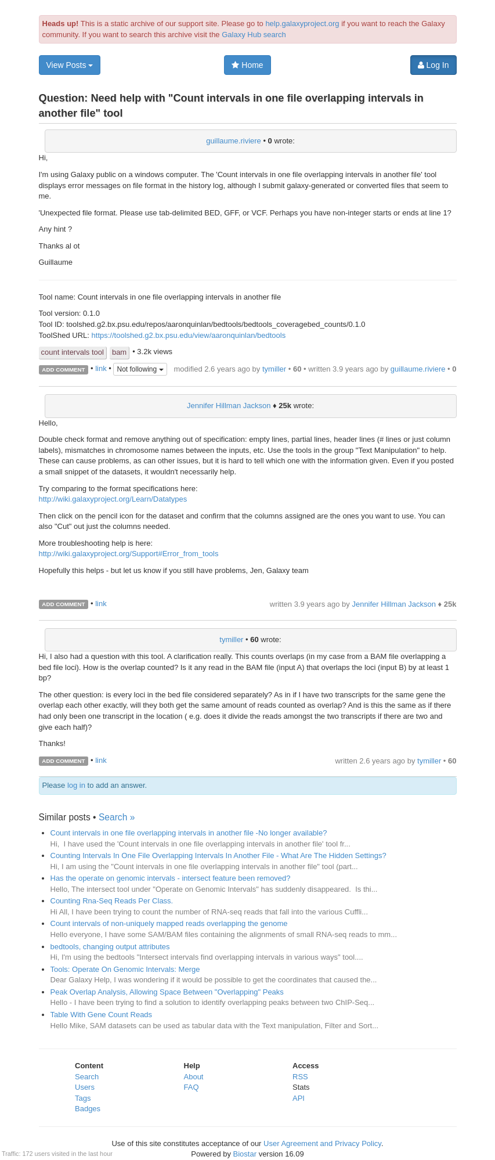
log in (76, 785)
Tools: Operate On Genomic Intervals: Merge (125, 969)
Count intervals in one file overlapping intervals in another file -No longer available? (188, 832)
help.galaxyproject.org (302, 23)
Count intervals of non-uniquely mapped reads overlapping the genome (169, 923)
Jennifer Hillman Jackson (229, 405)
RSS (300, 1076)
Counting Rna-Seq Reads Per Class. (112, 900)
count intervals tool (72, 352)
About (194, 1076)
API (298, 1098)
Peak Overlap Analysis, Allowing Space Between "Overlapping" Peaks (167, 992)
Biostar (244, 1154)
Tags (83, 1098)
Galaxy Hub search (254, 34)
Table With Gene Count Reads (101, 1014)
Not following (140, 369)
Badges (87, 1108)
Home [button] (247, 65)
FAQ (191, 1087)
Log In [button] (433, 65)
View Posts (69, 65)
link (101, 369)
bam (119, 352)
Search (87, 1076)
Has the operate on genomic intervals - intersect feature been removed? (170, 878)
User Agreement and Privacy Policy (322, 1143)
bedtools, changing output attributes (110, 946)
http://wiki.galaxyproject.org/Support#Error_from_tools (129, 553)
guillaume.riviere (233, 140)
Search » (117, 817)
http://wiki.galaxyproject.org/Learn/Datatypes (113, 499)
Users (85, 1087)
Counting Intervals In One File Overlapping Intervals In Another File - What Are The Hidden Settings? (218, 855)
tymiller (274, 369)
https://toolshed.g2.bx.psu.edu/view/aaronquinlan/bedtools (189, 335)
